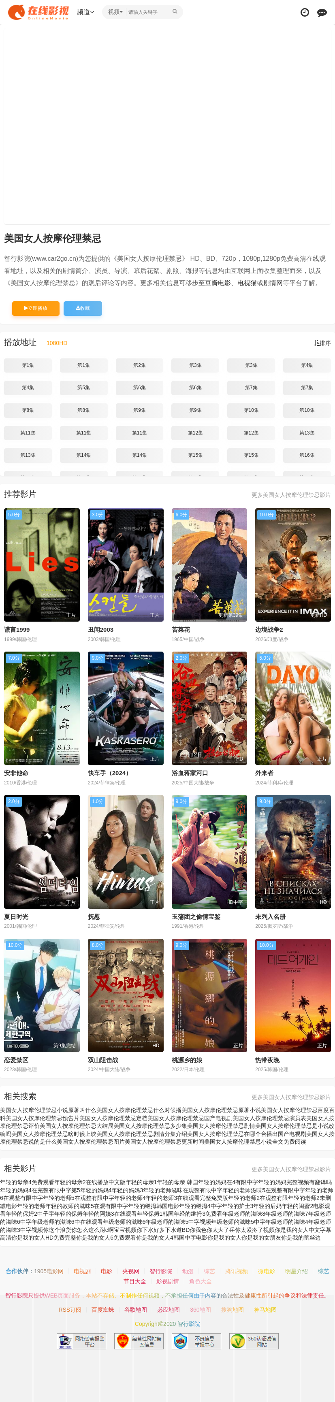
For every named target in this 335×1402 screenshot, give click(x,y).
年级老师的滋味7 (286, 1213)
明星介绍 (296, 1271)
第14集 (83, 455)
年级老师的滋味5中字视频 (178, 1222)
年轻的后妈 (267, 1206)
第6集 (139, 387)
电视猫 (247, 282)
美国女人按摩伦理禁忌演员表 (269, 1118)
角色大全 (200, 1281)
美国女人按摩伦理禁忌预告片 (42, 1118)
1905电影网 (49, 1271)
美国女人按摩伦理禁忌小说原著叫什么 (48, 1110)
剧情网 (273, 282)
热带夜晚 (267, 1060)
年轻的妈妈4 (96, 1190)
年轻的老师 (31, 1206)
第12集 (195, 433)
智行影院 (160, 1271)
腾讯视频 (236, 1271)
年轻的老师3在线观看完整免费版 (186, 1198)
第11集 (27, 433)
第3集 (195, 365)
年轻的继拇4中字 (200, 1206)
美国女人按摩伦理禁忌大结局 (76, 1126)
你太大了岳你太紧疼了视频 (241, 1230)
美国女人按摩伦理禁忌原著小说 (221, 1110)
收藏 (83, 308)
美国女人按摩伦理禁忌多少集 (150, 1126)
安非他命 (16, 772)
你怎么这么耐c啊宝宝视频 (104, 1230)
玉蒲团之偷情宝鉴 (196, 916)
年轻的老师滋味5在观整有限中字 (263, 1190)
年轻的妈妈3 (127, 1190)
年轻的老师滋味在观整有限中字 (182, 1190)
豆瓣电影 (218, 282)
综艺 (209, 1271)
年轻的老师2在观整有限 (258, 1198)
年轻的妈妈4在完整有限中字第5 (40, 1190)
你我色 (198, 1230)
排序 (322, 343)
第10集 (251, 410)
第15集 (195, 455)
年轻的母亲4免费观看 (27, 1182)
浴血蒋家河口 (190, 772)
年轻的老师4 (130, 1198)
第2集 (139, 365)
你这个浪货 (57, 1230)
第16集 (306, 455)
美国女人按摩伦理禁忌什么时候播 (138, 1110)
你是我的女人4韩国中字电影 (171, 1237)
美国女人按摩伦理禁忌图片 (91, 1141)
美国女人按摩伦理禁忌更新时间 (164, 1141)
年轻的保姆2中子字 (30, 1213)
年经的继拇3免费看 (198, 1213)
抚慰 (94, 916)
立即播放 (35, 308)
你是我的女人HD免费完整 (43, 1237)
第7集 (251, 387)
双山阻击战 (103, 1060)
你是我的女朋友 (261, 1237)
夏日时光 (16, 916)
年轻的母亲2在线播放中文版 (90, 1182)
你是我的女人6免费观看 (106, 1237)
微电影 (266, 1271)
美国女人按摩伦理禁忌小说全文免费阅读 (255, 1141)
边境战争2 (269, 629)
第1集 (28, 365)
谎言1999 (17, 629)
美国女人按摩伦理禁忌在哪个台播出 (232, 1134)
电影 (106, 1271)
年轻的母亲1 (141, 1182)
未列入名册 (270, 916)
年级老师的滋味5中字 (238, 1222)
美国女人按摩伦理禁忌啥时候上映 (53, 1134)
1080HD (57, 343)
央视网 (130, 1271)
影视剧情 (167, 1281)
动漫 (188, 1271)
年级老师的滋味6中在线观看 (67, 1222)
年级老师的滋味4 (286, 1222)
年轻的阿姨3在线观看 (110, 1213)
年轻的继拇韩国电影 (153, 1206)
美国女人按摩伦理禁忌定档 (113, 1118)
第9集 (139, 410)
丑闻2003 (100, 629)
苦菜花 (181, 629)
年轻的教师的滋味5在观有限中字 (86, 1206)
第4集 (307, 365)
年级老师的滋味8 (243, 1213)
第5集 (83, 387)
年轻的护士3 (238, 1206)
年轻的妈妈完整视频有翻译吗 (295, 1182)
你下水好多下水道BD (163, 1230)
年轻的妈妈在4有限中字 (228, 1182)
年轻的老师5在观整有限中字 (78, 1198)
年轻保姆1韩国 (155, 1213)
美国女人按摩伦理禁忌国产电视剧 (190, 1118)
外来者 (264, 772)
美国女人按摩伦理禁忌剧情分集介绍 (141, 1134)
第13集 (306, 433)
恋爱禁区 (16, 1060)
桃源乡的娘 (187, 1060)
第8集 (28, 410)
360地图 (200, 1309)
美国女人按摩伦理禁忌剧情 (221, 1126)
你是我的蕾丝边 (301, 1237)
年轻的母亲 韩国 (177, 1182)
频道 (85, 12)
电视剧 (82, 1271)
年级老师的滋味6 (124, 1222)
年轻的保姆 (68, 1213)
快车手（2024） (110, 772)
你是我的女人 (224, 1237)
